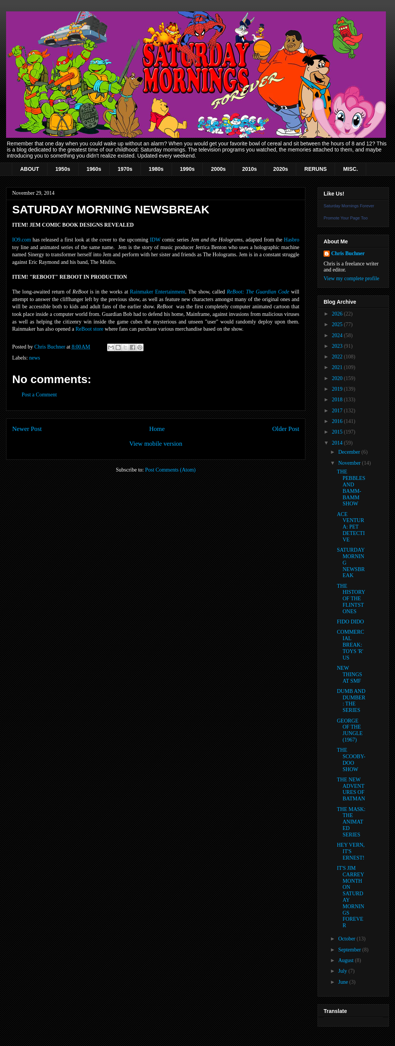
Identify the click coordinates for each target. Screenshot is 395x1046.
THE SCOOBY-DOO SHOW (351, 759)
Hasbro (291, 240)
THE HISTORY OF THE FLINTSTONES (351, 598)
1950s (62, 169)
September (350, 950)
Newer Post (27, 428)
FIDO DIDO (350, 622)
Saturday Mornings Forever (349, 206)
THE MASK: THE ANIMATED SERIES (351, 822)
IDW (155, 240)
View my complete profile (351, 278)
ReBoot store (90, 329)
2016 (338, 421)
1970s (125, 169)
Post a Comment (39, 395)
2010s (249, 169)
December (349, 452)
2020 (338, 378)
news (34, 358)
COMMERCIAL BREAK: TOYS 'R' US (350, 644)
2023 (338, 346)
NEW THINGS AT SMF (349, 674)
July (343, 971)
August (346, 960)
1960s (94, 169)
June (343, 982)
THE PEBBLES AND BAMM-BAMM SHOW (351, 487)
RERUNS (315, 169)
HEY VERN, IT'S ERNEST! (351, 851)
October (347, 939)
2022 (338, 357)
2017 (338, 410)
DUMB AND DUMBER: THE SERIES (351, 700)
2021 (338, 367)
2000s (218, 169)
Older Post (285, 428)
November (350, 463)
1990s (187, 169)
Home (157, 428)
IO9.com (21, 240)
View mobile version (155, 443)
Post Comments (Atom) (170, 470)
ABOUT (29, 169)
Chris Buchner (348, 253)
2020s (280, 169)
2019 (338, 389)
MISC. (350, 169)
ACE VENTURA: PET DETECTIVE (351, 527)
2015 (338, 432)
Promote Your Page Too (346, 218)
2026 (338, 314)
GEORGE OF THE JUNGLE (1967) (350, 730)
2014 (338, 443)
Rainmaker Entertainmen (157, 292)
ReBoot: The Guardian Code (258, 292)
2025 (338, 324)
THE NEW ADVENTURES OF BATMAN (351, 789)
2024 (338, 335)
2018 (338, 399)
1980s (156, 169)
